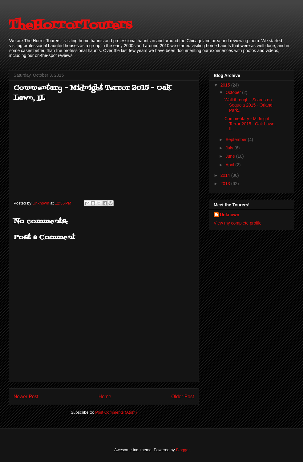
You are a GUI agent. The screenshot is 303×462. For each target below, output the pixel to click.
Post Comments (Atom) (116, 412)
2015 (225, 85)
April (230, 164)
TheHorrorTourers (70, 25)
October (233, 92)
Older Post (182, 396)
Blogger (182, 450)
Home (105, 396)
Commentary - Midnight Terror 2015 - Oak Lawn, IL (250, 124)
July (229, 147)
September (236, 139)
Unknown (229, 214)
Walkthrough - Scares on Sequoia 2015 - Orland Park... (248, 105)
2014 (225, 175)
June (230, 156)
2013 (225, 183)
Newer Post (26, 396)
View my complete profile (237, 223)
